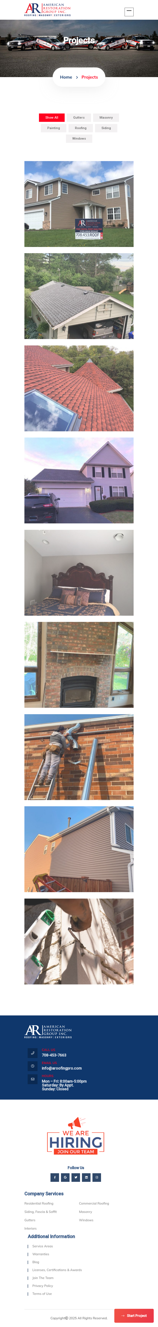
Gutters (79, 117)
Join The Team (54, 1278)
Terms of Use (53, 1294)
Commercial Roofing (94, 1214)
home (66, 77)
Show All (51, 117)
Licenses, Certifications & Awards (68, 1270)
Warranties (51, 1254)
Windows (79, 138)
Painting (53, 128)
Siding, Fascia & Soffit (40, 1223)
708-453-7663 (65, 1055)
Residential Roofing (38, 1214)
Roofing (80, 128)
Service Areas (53, 1246)
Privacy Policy (53, 1286)
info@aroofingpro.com (73, 1068)
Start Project (134, 1316)
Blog (46, 1262)
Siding (106, 128)
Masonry (106, 117)
